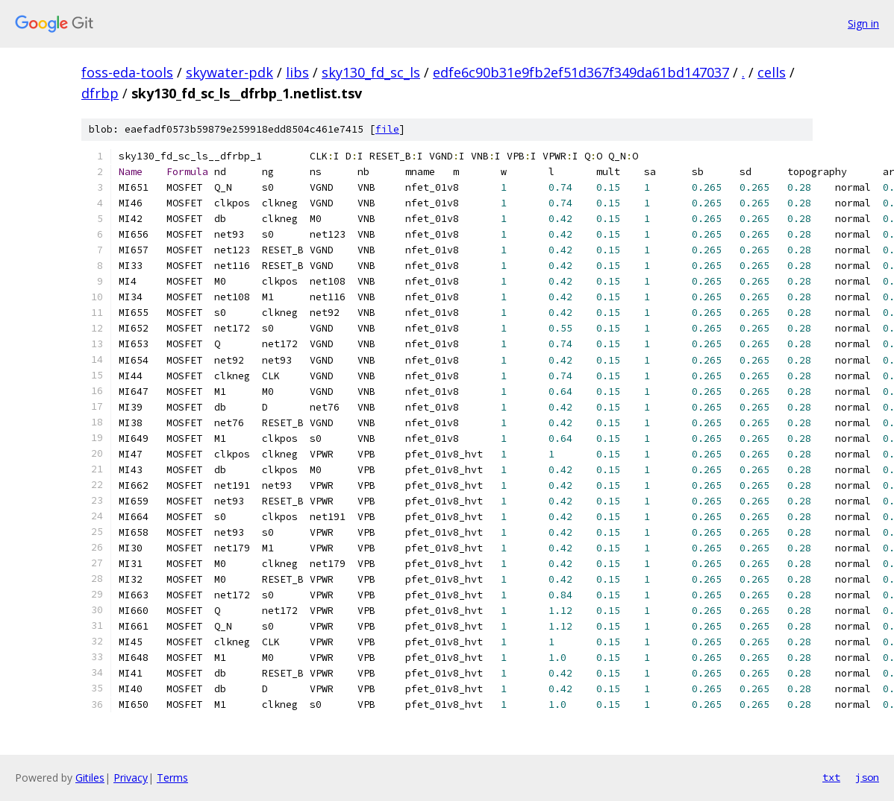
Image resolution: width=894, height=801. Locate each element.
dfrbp (100, 93)
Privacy (130, 777)
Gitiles (89, 777)
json (867, 777)
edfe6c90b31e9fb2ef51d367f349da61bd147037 (581, 72)
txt (831, 777)
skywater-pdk (229, 72)
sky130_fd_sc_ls (371, 72)
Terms (172, 777)
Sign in (863, 23)
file (387, 129)
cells (771, 72)
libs (297, 72)
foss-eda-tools (127, 72)
